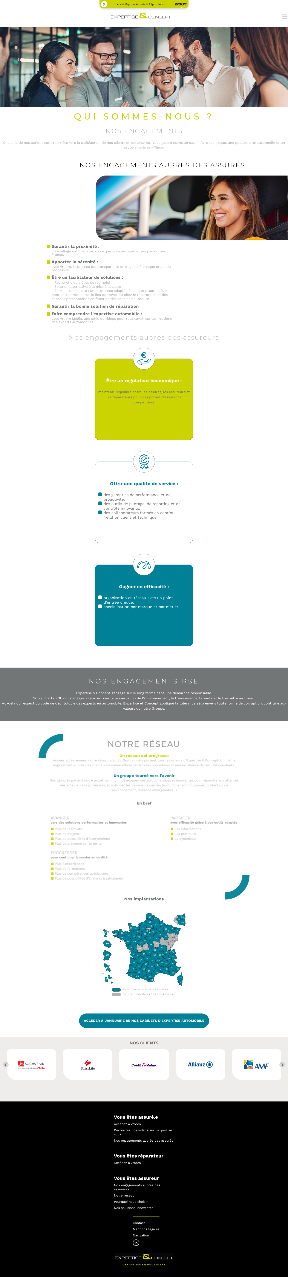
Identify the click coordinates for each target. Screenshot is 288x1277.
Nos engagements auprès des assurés (143, 1140)
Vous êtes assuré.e (136, 1117)
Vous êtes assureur (136, 1178)
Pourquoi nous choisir (131, 1202)
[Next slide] (282, 1065)
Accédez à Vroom (127, 1124)
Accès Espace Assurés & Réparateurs (141, 4)
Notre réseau (124, 1195)
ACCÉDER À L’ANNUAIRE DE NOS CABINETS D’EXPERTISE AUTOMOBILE (144, 1021)
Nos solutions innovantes (133, 1208)
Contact (139, 1223)
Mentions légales (146, 1229)
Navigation (141, 1235)
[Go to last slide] (6, 1065)
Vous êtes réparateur (138, 1156)
